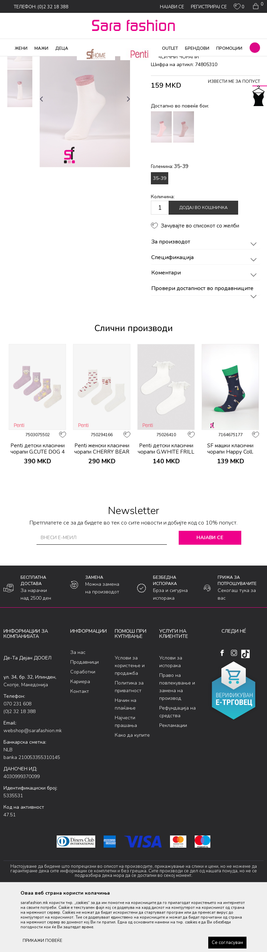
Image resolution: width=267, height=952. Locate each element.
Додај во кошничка (203, 264)
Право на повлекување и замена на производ (177, 743)
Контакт (79, 747)
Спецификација (205, 314)
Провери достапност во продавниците (205, 345)
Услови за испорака (170, 718)
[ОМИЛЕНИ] (239, 8)
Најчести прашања (126, 777)
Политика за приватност (129, 743)
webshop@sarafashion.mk (32, 786)
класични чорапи (118, 61)
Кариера (80, 738)
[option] (20, 106)
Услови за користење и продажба (130, 722)
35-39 (159, 234)
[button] (255, 47)
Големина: (169, 222)
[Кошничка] (257, 6)
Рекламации (173, 781)
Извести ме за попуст (234, 138)
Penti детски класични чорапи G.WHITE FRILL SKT (166, 507)
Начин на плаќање (125, 760)
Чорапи (69, 61)
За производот (205, 298)
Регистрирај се (209, 7)
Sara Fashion (16, 61)
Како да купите (132, 791)
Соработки (82, 728)
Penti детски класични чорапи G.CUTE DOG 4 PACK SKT (37, 507)
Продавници (84, 718)
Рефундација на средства (177, 768)
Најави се (209, 593)
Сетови (89, 61)
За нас (78, 708)
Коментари (205, 329)
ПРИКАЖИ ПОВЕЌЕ (42, 940)
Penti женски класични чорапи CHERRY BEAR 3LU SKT (101, 507)
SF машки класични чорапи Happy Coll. (230, 504)
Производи (45, 61)
